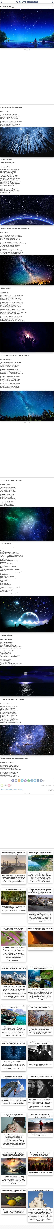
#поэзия (43, 785)
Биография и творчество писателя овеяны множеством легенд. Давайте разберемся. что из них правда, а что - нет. (40, 1064)
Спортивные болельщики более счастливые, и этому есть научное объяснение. (40, 1173)
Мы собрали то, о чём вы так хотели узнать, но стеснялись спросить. (40, 1134)
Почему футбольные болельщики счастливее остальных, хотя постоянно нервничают (40, 1154)
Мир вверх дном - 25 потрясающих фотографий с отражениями (14, 928)
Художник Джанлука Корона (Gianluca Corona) (14, 1190)
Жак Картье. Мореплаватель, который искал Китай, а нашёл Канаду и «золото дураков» (40, 1007)
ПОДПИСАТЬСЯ (32, 1)
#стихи (52, 785)
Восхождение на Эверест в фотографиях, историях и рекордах (14, 1077)
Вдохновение (9, 789)
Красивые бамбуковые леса (14, 889)
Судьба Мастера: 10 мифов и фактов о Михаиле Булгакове (40, 1042)
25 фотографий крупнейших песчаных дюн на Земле (40, 928)
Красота (3, 789)
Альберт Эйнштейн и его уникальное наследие (40, 1077)
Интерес (15, 789)
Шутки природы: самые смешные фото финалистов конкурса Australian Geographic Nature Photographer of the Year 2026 (40, 891)
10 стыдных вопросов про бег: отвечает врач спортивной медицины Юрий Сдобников (40, 1116)
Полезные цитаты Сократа (40, 1190)
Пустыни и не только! (40, 949)
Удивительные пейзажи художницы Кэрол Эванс (40, 853)
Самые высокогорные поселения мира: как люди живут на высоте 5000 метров (14, 968)
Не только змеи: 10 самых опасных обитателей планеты (40, 967)
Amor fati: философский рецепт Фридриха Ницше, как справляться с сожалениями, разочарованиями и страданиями (13, 1155)
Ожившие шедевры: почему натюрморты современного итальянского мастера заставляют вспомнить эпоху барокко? (13, 1211)
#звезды (48, 785)
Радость (21, 789)
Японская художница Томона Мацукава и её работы (14, 1115)
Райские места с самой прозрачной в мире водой (13, 1006)
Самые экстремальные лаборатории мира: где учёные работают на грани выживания (13, 1043)
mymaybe (51, 789)
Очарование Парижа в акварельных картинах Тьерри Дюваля (13, 853)
